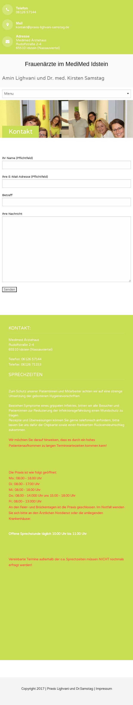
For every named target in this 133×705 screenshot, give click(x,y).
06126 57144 (26, 10)
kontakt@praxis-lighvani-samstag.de (42, 25)
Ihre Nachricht (66, 247)
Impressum (104, 689)
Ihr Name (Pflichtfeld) (66, 162)
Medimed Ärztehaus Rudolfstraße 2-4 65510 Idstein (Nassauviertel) (38, 42)
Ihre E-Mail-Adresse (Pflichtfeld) (66, 181)
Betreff (66, 199)
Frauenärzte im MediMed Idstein (66, 64)
